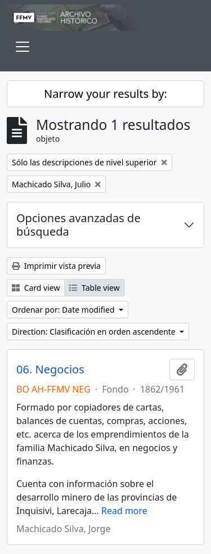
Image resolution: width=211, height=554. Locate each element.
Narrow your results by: (105, 93)
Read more (124, 511)
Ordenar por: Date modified (64, 309)
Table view (94, 287)
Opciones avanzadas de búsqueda (78, 224)
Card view (36, 287)
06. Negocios (50, 369)
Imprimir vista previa (56, 265)
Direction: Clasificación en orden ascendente (94, 331)
